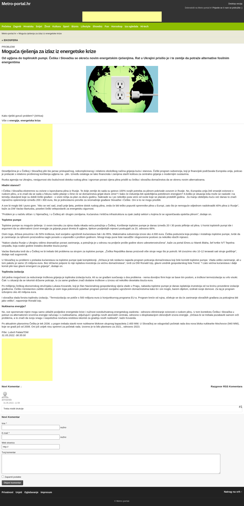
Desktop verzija (235, 4)
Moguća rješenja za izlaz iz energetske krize (40, 33)
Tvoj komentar (9, 452)
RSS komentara (232, 386)
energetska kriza (30, 120)
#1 (240, 406)
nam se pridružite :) (233, 8)
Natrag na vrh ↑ (233, 491)
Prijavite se (217, 8)
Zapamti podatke (11, 476)
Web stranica (8, 442)
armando (7, 399)
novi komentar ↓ (12, 386)
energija (14, 120)
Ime (4, 423)
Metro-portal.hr (16, 3)
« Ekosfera (10, 40)
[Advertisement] (122, 17)
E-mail (5, 433)
